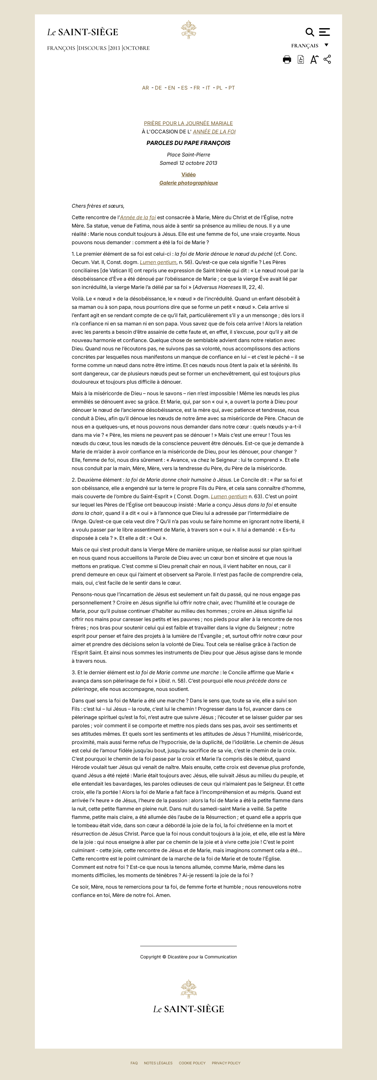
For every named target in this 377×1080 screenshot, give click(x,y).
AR (145, 87)
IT (208, 87)
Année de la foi (138, 217)
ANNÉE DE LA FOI (214, 131)
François (61, 48)
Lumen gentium (158, 262)
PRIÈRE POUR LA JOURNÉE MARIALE (188, 123)
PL (219, 87)
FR (197, 87)
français (305, 47)
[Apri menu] (323, 32)
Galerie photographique (188, 183)
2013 (115, 48)
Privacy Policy (226, 1063)
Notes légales (158, 1063)
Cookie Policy (192, 1063)
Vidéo (188, 174)
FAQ (134, 1063)
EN (171, 87)
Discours (93, 48)
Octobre (136, 48)
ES (184, 87)
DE (158, 87)
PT (232, 87)
